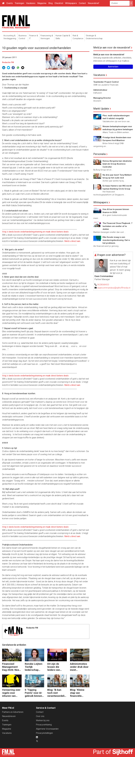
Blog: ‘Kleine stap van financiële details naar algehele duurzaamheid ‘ (79, 692)
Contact (82, 3)
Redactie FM (8, 62)
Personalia (99, 154)
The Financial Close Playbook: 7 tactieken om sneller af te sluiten (117, 226)
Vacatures (30, 3)
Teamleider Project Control (106, 82)
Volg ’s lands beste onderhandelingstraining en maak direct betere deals (35, 231)
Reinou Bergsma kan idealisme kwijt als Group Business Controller (117, 164)
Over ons (40, 716)
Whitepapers (71, 3)
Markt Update (101, 108)
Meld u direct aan (72, 241)
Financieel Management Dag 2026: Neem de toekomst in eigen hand (11, 666)
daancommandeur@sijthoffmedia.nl (113, 288)
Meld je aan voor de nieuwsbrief (111, 47)
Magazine (41, 3)
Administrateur (100, 90)
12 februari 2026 (32, 659)
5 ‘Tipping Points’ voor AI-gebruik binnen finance (33, 692)
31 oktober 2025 (55, 659)
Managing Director (102, 98)
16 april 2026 (8, 659)
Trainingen (19, 3)
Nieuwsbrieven (9, 716)
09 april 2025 (76, 659)
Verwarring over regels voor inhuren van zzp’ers (11, 692)
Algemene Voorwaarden (47, 729)
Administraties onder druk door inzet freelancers (79, 666)
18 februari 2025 (32, 685)
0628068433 (103, 284)
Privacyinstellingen (44, 733)
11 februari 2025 (78, 685)
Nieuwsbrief (93, 3)
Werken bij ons (42, 720)
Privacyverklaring (44, 724)
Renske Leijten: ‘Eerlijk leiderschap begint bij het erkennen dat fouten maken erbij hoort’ (34, 666)
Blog (50, 3)
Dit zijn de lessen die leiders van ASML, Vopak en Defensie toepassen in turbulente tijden (57, 666)
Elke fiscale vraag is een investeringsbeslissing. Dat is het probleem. (116, 240)
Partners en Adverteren (12, 712)
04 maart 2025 (9, 685)
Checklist (59, 3)
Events (9, 3)
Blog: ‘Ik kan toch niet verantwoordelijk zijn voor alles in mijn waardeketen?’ (56, 692)
